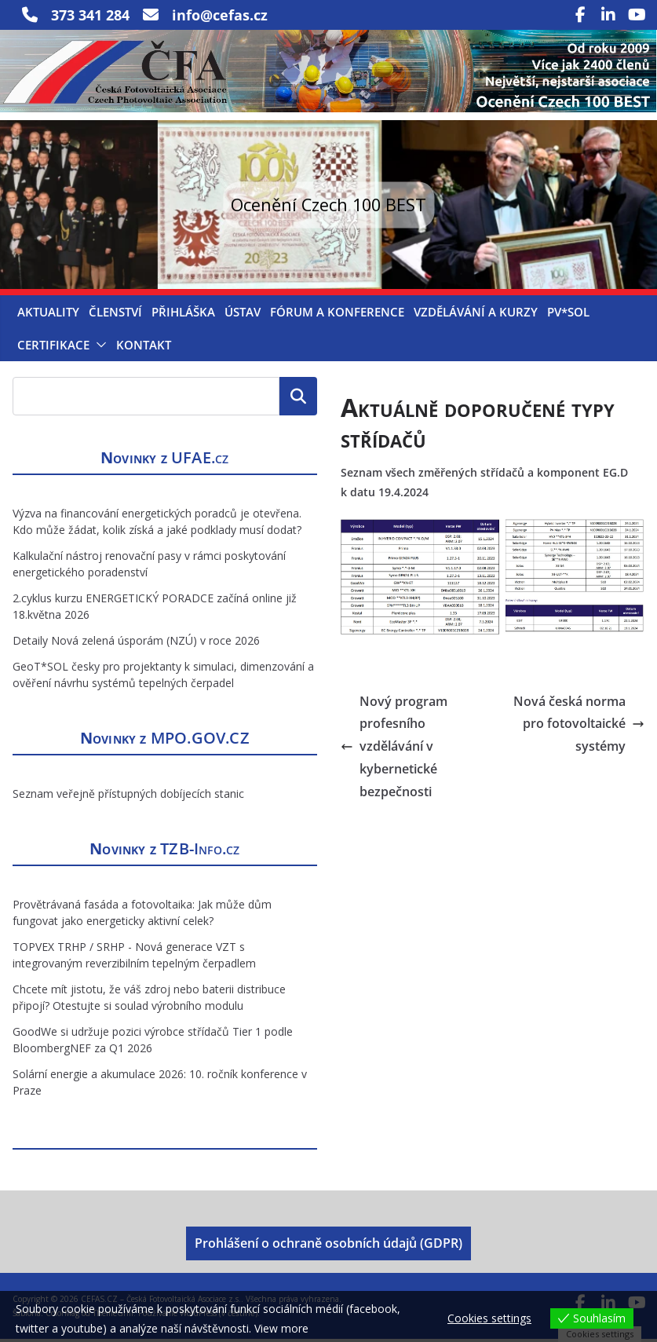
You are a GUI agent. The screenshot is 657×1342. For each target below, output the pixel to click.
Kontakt (143, 349)
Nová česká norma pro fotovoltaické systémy (578, 727)
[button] (98, 348)
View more (281, 1328)
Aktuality (48, 316)
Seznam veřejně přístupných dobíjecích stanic (128, 796)
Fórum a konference (337, 316)
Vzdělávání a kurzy (476, 316)
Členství (115, 316)
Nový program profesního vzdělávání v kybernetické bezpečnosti (394, 749)
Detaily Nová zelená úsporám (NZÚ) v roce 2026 (136, 643)
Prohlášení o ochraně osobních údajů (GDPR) (328, 1247)
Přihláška (183, 316)
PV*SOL (568, 316)
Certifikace (53, 349)
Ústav (242, 316)
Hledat (298, 399)
